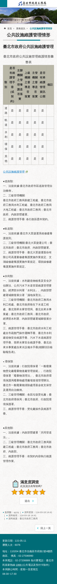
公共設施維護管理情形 (41, 28)
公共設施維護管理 (14, 171)
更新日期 (7, 540)
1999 (19, 565)
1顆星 (14, 492)
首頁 (9, 28)
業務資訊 (20, 28)
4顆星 (35, 492)
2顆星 (21, 492)
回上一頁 (45, 528)
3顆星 (28, 492)
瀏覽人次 (7, 545)
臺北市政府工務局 (32, 3)
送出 (28, 499)
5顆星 (42, 492)
